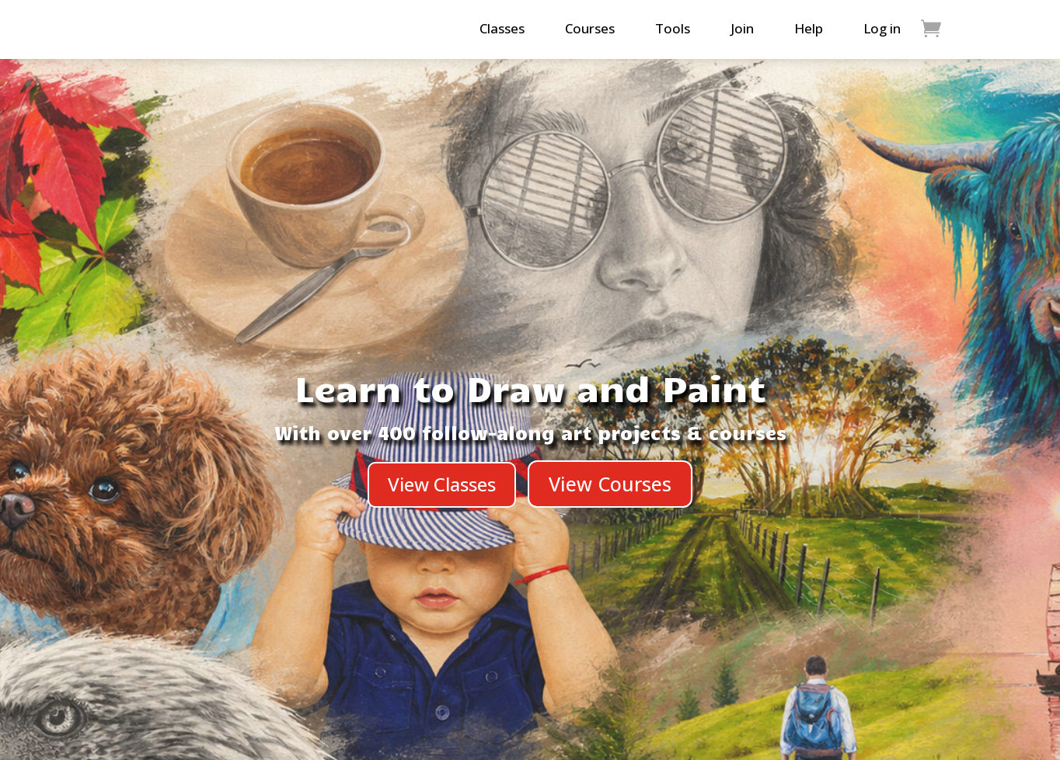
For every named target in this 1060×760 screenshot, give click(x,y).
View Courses (610, 483)
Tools (672, 28)
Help (808, 28)
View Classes (442, 484)
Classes (502, 28)
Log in (882, 28)
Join (742, 28)
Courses (590, 28)
